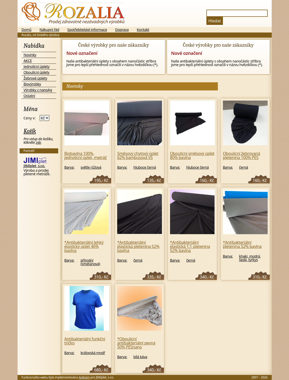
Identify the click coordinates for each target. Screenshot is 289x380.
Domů (27, 29)
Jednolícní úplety (37, 66)
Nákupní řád (49, 29)
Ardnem (84, 377)
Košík (30, 131)
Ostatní (29, 95)
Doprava (122, 29)
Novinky (30, 54)
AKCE (28, 60)
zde (38, 142)
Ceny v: (30, 118)
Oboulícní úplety (37, 72)
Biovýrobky (32, 84)
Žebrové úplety (35, 78)
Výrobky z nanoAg (38, 89)
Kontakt (143, 29)
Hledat (214, 21)
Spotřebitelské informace (87, 29)
